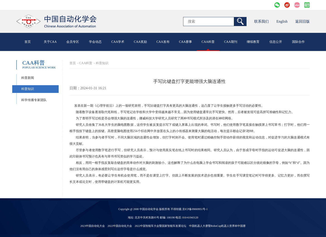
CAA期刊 (230, 42)
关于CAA (50, 42)
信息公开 (275, 42)
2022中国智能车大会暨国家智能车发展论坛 (160, 225)
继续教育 (253, 42)
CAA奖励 (140, 42)
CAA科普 (208, 42)
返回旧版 (302, 21)
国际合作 (298, 42)
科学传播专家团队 (34, 100)
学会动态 (95, 42)
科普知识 (27, 89)
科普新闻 (27, 78)
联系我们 (261, 21)
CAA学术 (118, 42)
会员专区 (72, 42)
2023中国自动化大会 (92, 225)
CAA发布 (163, 42)
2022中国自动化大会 (120, 225)
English (282, 21)
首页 (27, 42)
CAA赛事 (185, 42)
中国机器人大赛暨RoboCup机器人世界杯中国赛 (217, 225)
